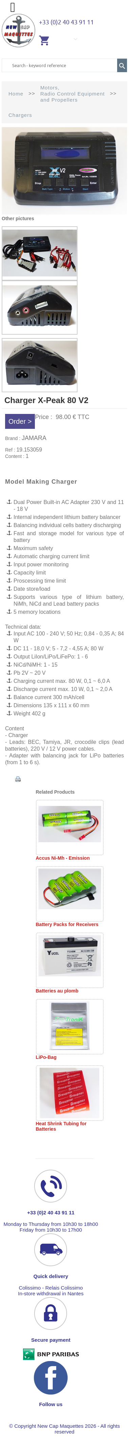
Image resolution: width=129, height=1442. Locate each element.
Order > (19, 421)
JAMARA (34, 438)
